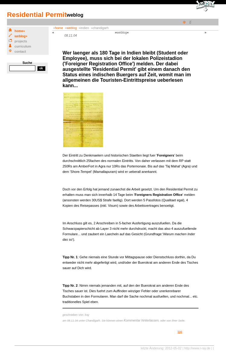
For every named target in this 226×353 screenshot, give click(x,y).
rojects (21, 41)
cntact (20, 51)
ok (41, 68)
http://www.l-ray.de (197, 348)
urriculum (23, 46)
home (59, 28)
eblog (20, 36)
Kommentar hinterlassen (141, 320)
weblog (72, 28)
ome (19, 31)
